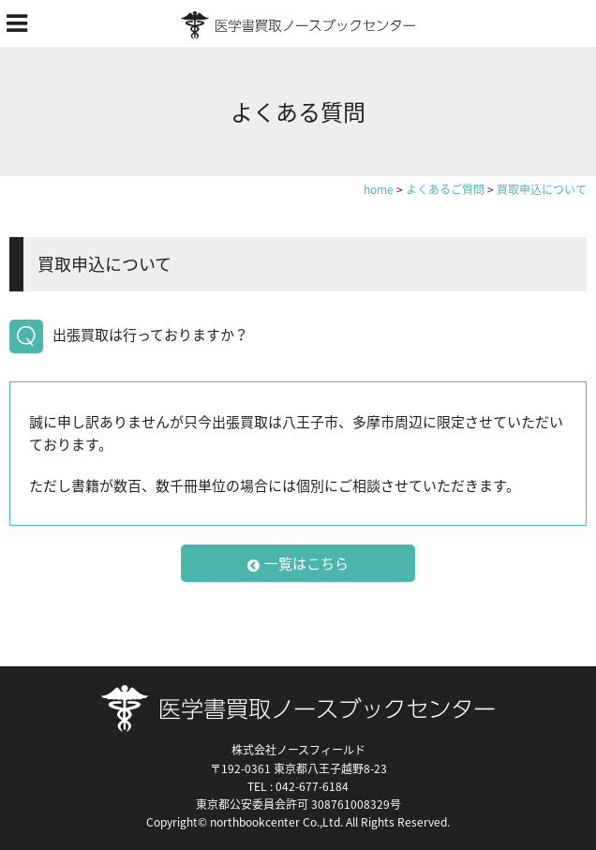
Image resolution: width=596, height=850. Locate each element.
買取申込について (104, 263)
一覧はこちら (298, 563)
